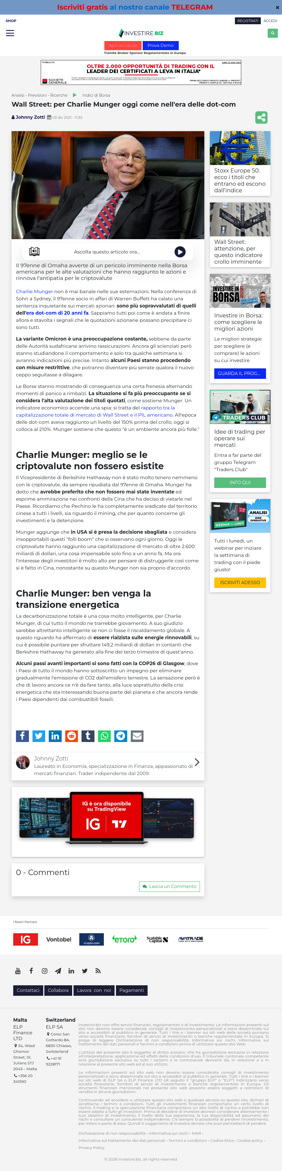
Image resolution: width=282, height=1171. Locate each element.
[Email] (137, 736)
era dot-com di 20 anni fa (57, 313)
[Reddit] (71, 736)
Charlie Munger (34, 291)
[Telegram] (120, 736)
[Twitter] (38, 736)
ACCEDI (270, 21)
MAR (196, 1133)
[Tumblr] (88, 736)
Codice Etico (222, 1140)
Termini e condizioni (188, 1140)
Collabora (58, 990)
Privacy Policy (91, 1147)
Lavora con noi (94, 990)
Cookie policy (250, 1140)
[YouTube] (17, 970)
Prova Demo (160, 45)
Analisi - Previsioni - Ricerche (39, 95)
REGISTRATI (247, 21)
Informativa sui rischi (168, 1133)
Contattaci (28, 990)
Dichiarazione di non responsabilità (111, 1133)
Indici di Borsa (96, 95)
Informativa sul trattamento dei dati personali (121, 1140)
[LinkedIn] (55, 736)
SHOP (11, 21)
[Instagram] (44, 970)
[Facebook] (22, 736)
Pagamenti (132, 990)
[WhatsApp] (104, 736)
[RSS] (98, 970)
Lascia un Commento (169, 886)
